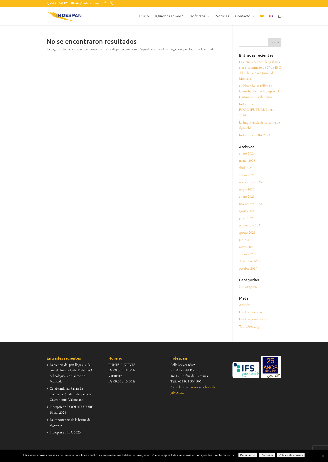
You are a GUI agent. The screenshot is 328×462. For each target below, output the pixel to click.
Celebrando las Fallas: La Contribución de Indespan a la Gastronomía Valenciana (259, 91)
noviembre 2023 (250, 182)
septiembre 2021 (250, 225)
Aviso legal (177, 387)
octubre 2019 (248, 268)
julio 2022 (246, 218)
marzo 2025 (247, 160)
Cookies (194, 387)
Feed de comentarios (253, 319)
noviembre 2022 (250, 204)
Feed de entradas (250, 312)
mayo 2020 (246, 247)
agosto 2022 (247, 211)
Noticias (222, 17)
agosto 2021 (247, 232)
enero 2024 (247, 175)
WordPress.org (249, 326)
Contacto (242, 17)
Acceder (244, 305)
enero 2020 (247, 254)
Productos (196, 17)
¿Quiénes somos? (169, 17)
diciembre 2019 (250, 261)
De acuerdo (247, 455)
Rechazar (267, 455)
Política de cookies (291, 455)
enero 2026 (247, 153)
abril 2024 (246, 168)
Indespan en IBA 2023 (254, 135)
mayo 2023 (246, 189)
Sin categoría (248, 286)
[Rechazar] (322, 456)
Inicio (144, 17)
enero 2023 (247, 196)
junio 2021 (246, 240)
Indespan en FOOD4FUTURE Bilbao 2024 (256, 109)
